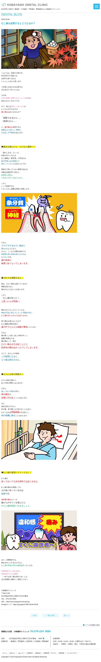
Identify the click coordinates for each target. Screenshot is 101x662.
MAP (40, 638)
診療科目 (30, 653)
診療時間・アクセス (50, 653)
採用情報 (61, 653)
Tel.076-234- (40, 631)
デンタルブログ (72, 653)
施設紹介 (38, 653)
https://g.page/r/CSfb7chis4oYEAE (25, 604)
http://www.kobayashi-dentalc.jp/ (18, 602)
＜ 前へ (34, 615)
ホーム (5, 653)
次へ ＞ (66, 615)
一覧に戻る (50, 615)
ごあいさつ (21, 653)
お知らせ (12, 653)
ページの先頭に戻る (92, 625)
